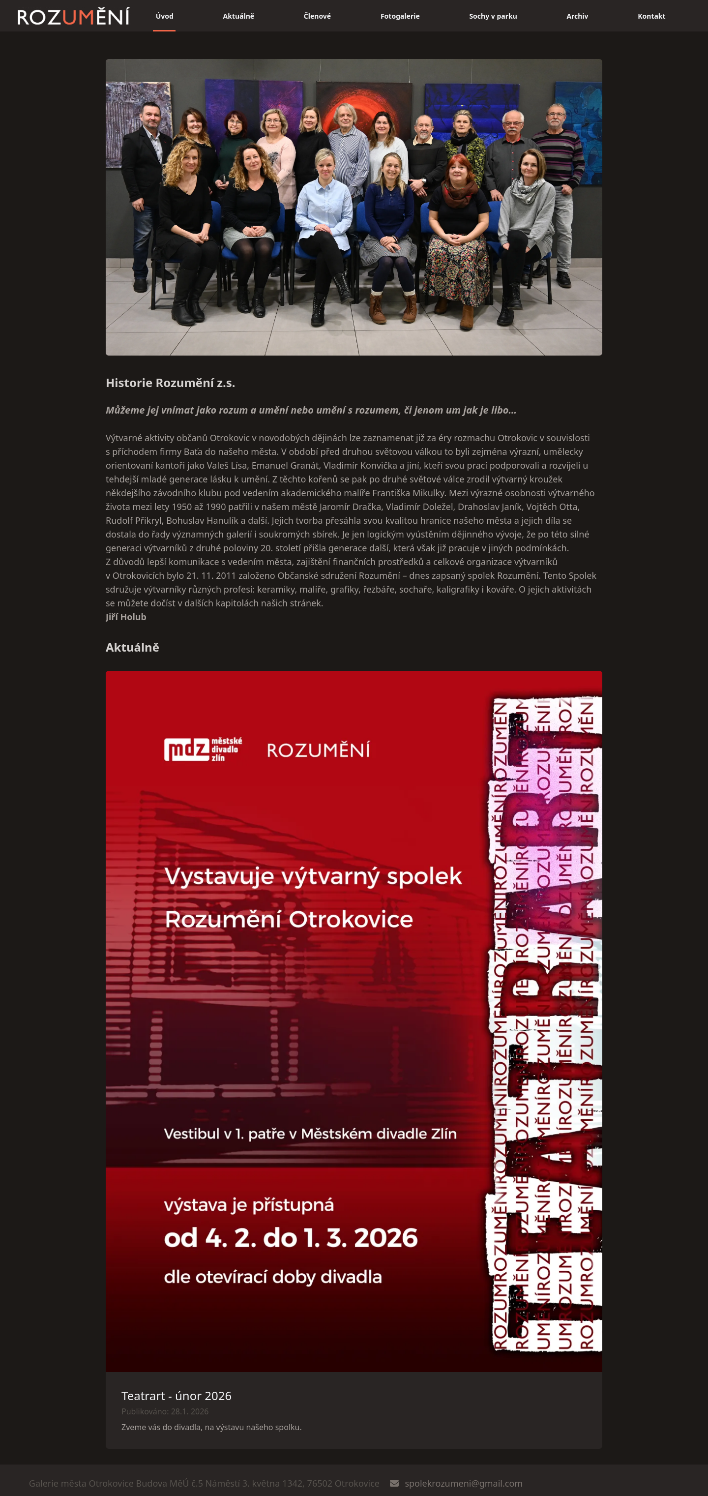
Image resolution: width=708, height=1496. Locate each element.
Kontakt (651, 16)
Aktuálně (239, 16)
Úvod (165, 16)
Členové (317, 16)
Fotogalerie (400, 16)
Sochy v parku (493, 16)
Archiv (577, 16)
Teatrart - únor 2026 (176, 1395)
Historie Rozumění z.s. (171, 382)
